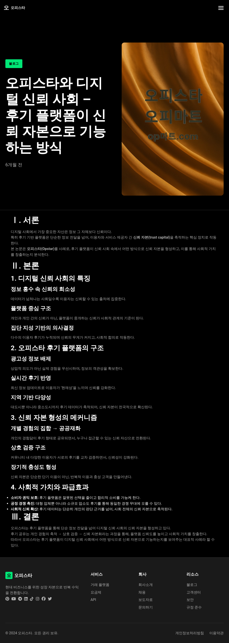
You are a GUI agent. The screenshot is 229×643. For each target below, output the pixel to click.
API (93, 600)
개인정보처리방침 (189, 633)
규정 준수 (194, 607)
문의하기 (145, 607)
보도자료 (145, 600)
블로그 (192, 585)
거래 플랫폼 (100, 585)
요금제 (96, 592)
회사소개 (145, 585)
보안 (190, 600)
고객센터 (194, 592)
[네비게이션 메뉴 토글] (220, 8)
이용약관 (216, 633)
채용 (142, 592)
